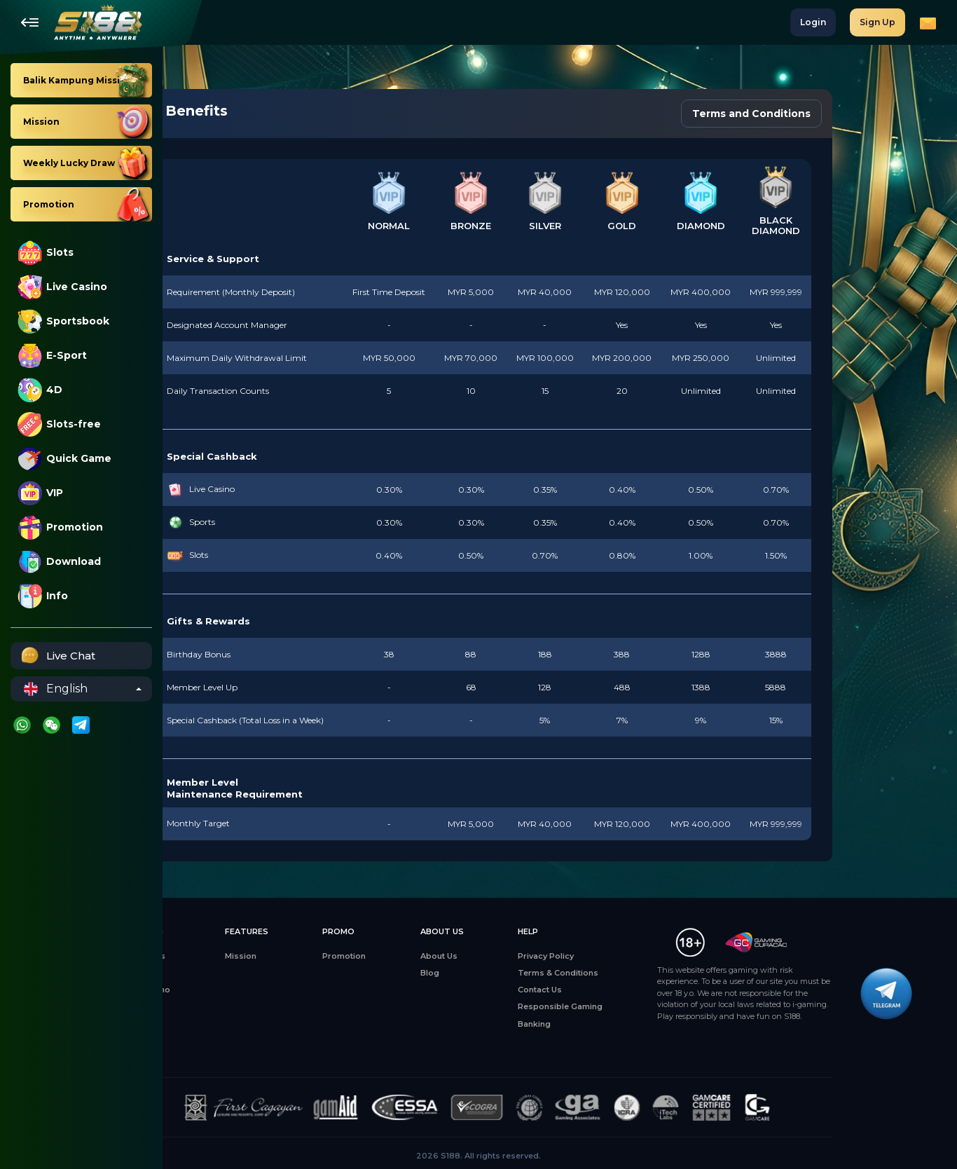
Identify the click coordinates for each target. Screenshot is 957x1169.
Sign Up (877, 22)
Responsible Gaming (641, 1006)
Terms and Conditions (832, 113)
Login (813, 22)
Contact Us (621, 989)
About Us (520, 956)
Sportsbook (63, 321)
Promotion (60, 527)
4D (40, 390)
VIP (40, 493)
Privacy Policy (627, 956)
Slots (46, 252)
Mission (322, 956)
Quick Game (64, 458)
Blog (511, 973)
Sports (220, 1024)
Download (59, 561)
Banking (615, 1024)
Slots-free (59, 424)
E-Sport (52, 355)
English (56, 689)
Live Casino (62, 287)
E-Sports (224, 1006)
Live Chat (56, 655)
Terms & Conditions (639, 973)
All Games (226, 956)
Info (43, 596)
